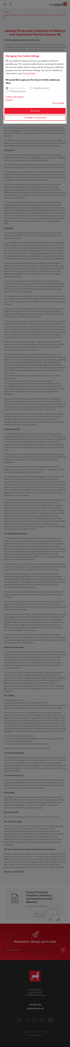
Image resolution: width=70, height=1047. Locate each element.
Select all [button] (35, 111)
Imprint (9, 100)
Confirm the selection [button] (35, 118)
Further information (15, 96)
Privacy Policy (29, 73)
